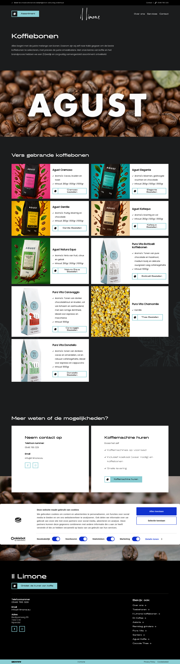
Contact (149, 3)
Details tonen (152, 658)
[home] (90, 14)
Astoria (137, 622)
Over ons (139, 14)
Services (152, 14)
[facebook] (28, 465)
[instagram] (35, 465)
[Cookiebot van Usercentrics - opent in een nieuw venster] (18, 658)
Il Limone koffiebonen (145, 614)
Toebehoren (140, 609)
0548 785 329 (161, 3)
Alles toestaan (156, 630)
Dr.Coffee (138, 618)
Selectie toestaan (156, 640)
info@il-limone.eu (21, 609)
